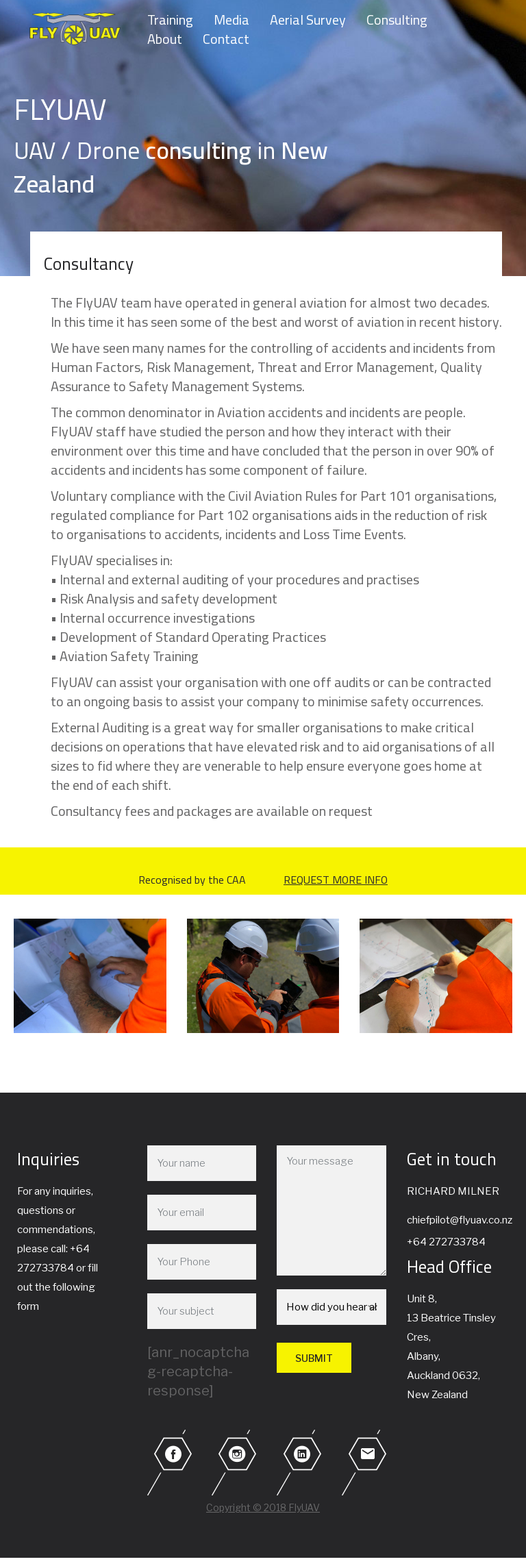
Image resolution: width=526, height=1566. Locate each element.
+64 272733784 (446, 1242)
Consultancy (89, 263)
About (164, 39)
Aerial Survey (308, 19)
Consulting (396, 19)
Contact (226, 39)
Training (170, 19)
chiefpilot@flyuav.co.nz (459, 1220)
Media (231, 19)
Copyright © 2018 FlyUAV (263, 1507)
